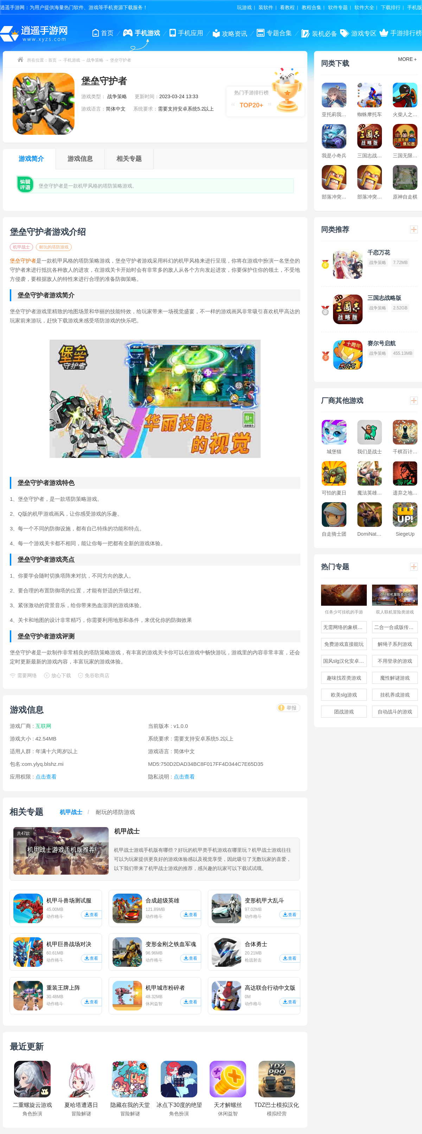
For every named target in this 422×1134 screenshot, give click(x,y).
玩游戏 (244, 7)
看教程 (287, 7)
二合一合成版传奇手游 (396, 627)
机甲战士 (21, 247)
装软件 (265, 7)
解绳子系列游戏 (395, 644)
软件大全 (364, 7)
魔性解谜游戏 (395, 678)
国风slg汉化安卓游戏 (345, 661)
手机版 (414, 7)
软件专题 (338, 7)
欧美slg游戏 (344, 695)
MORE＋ (408, 59)
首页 (52, 60)
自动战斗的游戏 (395, 711)
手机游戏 (71, 60)
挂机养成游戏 (395, 695)
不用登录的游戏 (395, 661)
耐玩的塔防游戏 (54, 247)
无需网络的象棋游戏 (345, 627)
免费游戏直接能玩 (344, 644)
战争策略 (95, 60)
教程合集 (311, 7)
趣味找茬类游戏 (344, 678)
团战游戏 (344, 711)
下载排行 (391, 7)
